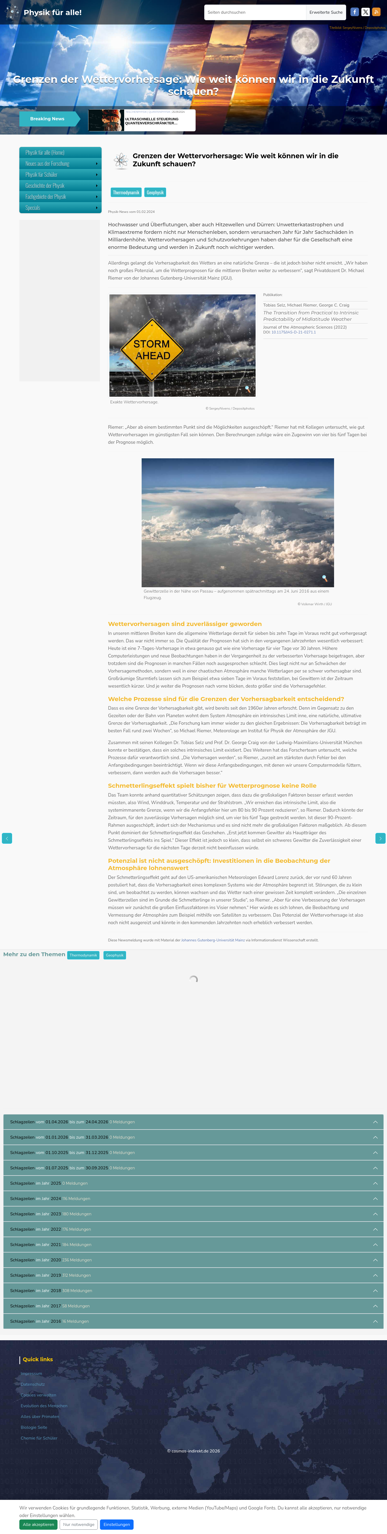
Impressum (31, 1374)
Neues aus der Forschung (62, 163)
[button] (353, 119)
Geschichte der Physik (62, 185)
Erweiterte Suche (326, 12)
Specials (62, 207)
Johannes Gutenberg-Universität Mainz (213, 940)
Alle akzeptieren (38, 1525)
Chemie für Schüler (39, 1438)
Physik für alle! (53, 12)
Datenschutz (33, 1384)
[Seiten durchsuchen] (255, 12)
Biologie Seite (34, 1427)
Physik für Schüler (62, 174)
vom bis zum (72, 1122)
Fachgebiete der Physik (62, 196)
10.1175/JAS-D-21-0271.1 (293, 332)
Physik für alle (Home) (45, 152)
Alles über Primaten (40, 1417)
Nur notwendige (78, 1525)
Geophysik (155, 192)
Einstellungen (116, 1525)
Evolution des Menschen (44, 1406)
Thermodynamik (126, 192)
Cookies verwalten (38, 1395)
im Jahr (49, 1183)
